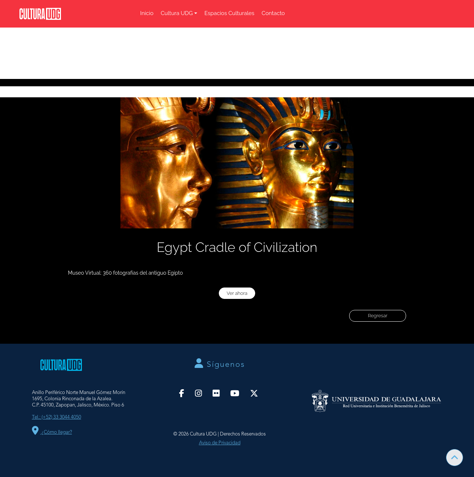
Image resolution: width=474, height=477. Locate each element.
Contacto (273, 13)
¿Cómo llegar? (52, 432)
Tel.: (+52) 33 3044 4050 (56, 417)
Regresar (377, 315)
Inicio (146, 13)
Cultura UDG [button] (177, 13)
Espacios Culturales (229, 13)
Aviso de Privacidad (219, 443)
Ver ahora (237, 293)
